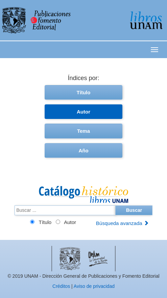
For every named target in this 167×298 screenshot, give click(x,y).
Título (84, 92)
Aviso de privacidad (94, 286)
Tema (83, 131)
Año (83, 150)
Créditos (61, 286)
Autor (83, 112)
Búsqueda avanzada (122, 223)
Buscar (134, 210)
